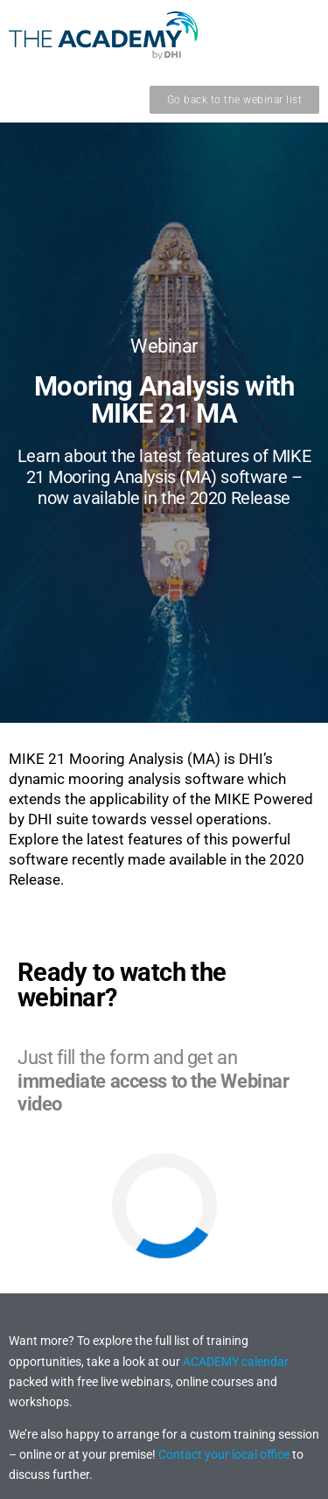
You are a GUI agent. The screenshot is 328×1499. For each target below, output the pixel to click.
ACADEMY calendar (236, 1362)
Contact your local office (224, 1454)
